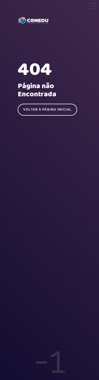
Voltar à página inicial (47, 109)
